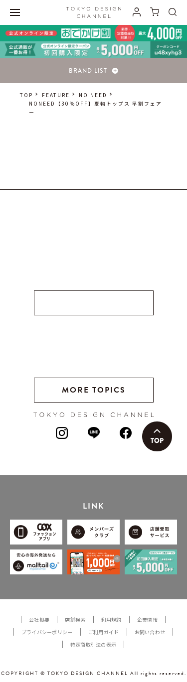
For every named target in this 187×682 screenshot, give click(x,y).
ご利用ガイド (103, 632)
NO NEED (93, 95)
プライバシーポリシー (47, 632)
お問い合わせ (150, 632)
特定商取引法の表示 (93, 644)
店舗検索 (75, 619)
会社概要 (39, 619)
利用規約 (111, 619)
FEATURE (56, 95)
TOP (26, 95)
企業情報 (147, 619)
